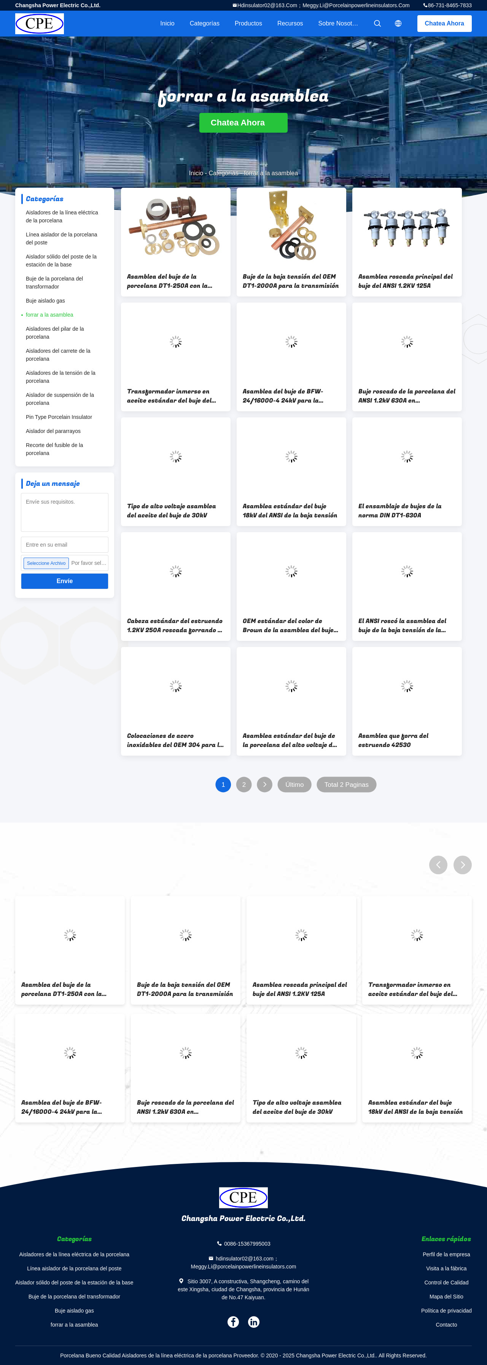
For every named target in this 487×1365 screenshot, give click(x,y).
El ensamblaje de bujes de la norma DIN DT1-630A (400, 511)
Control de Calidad (446, 1282)
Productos (248, 23)
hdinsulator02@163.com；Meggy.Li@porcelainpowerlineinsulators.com (323, 5)
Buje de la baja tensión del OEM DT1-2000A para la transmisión (291, 281)
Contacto (446, 1325)
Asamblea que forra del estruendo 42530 (393, 740)
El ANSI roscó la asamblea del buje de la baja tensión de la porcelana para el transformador (402, 626)
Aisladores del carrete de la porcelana (58, 355)
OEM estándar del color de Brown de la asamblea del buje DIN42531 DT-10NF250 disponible (288, 626)
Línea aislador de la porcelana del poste (61, 238)
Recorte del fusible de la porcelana (54, 449)
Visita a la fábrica (446, 1268)
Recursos (290, 23)
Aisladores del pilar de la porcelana (55, 333)
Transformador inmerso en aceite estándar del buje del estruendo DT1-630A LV (169, 396)
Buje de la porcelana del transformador (54, 283)
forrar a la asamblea (49, 315)
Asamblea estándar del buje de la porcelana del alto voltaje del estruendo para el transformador (290, 740)
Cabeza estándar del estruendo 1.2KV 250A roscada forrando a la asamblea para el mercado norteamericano (175, 626)
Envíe (65, 581)
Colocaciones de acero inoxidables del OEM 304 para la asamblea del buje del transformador (175, 740)
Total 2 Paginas (347, 784)
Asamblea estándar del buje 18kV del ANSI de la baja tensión (290, 511)
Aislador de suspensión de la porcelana (60, 399)
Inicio (167, 23)
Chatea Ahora (444, 23)
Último (294, 784)
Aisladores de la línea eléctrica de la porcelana (62, 216)
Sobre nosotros (339, 23)
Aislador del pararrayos (53, 431)
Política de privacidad (446, 1311)
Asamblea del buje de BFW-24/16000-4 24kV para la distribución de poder (283, 396)
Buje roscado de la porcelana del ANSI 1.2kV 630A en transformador (406, 396)
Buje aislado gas (45, 301)
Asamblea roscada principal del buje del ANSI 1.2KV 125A (405, 281)
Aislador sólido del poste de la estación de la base (61, 261)
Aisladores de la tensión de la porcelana (60, 377)
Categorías (205, 23)
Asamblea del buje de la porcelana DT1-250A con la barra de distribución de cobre (173, 281)
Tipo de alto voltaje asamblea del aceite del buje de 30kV (171, 511)
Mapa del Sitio (446, 1297)
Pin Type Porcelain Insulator (59, 417)
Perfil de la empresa (446, 1254)
